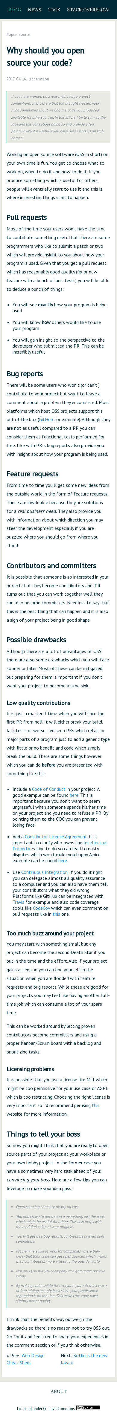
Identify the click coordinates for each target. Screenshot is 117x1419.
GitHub (46, 419)
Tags (54, 9)
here (74, 795)
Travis (18, 902)
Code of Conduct (49, 789)
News (34, 9)
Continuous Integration (44, 872)
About (59, 1391)
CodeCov (41, 908)
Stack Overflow (88, 9)
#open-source (18, 34)
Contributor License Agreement (56, 837)
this (56, 914)
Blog (14, 9)
